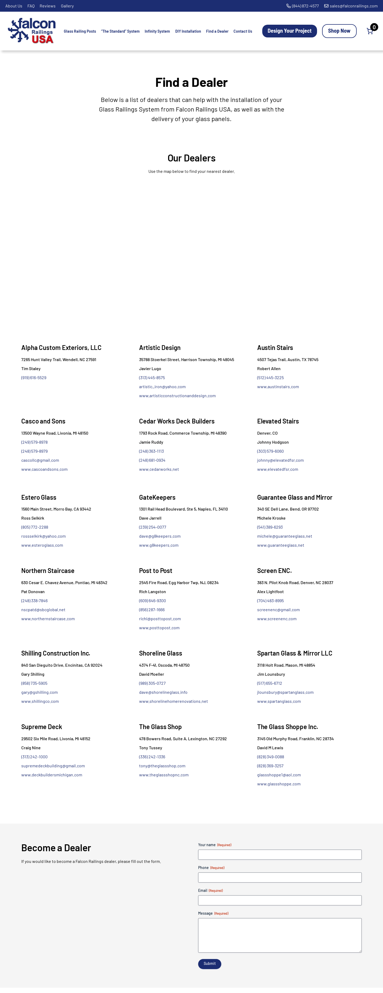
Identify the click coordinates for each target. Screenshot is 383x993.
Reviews (48, 5)
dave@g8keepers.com (160, 535)
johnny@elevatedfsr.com (280, 460)
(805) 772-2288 (34, 526)
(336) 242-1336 (152, 756)
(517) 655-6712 (269, 683)
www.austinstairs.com (278, 386)
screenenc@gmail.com (278, 609)
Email (210, 890)
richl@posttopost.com (160, 618)
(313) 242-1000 (34, 756)
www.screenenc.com (277, 618)
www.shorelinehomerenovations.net (173, 701)
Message (213, 913)
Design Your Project (289, 30)
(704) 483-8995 (270, 600)
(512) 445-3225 (270, 377)
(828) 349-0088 (270, 756)
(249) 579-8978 (34, 441)
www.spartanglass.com (279, 701)
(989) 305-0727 (152, 683)
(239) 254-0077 (152, 526)
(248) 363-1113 (151, 450)
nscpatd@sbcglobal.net (43, 609)
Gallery (67, 5)
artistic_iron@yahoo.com (162, 386)
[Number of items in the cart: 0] (370, 31)
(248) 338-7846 (34, 600)
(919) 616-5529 (33, 377)
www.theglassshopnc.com (164, 774)
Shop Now (339, 30)
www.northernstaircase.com (48, 618)
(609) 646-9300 (152, 600)
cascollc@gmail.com (40, 460)
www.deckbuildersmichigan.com (51, 774)
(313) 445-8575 (152, 377)
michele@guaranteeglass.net (284, 535)
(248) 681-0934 (152, 460)
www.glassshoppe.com (279, 783)
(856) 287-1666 (152, 609)
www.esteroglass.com (42, 544)
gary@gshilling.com (39, 692)
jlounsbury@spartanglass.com (285, 692)
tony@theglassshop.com (162, 765)
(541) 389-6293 (270, 526)
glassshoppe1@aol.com (279, 774)
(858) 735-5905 (34, 683)
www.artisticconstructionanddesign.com (177, 395)
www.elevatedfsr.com (277, 469)
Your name (214, 844)
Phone (211, 867)
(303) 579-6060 (270, 450)
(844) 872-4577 (305, 5)
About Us (13, 5)
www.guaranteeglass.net (280, 544)
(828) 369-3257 (270, 765)
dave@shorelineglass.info (163, 692)
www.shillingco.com (40, 701)
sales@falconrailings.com (354, 5)
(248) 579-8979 (34, 450)
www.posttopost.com (159, 627)
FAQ (31, 5)
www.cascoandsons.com (44, 469)
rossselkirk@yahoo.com (43, 535)
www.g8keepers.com (158, 544)
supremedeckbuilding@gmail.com (53, 765)
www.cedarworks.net (159, 469)
